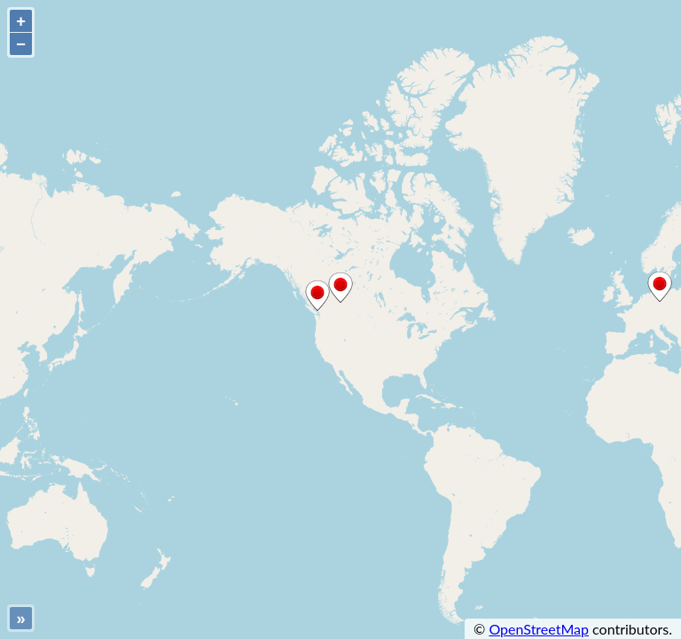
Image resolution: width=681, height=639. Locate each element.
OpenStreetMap (539, 628)
